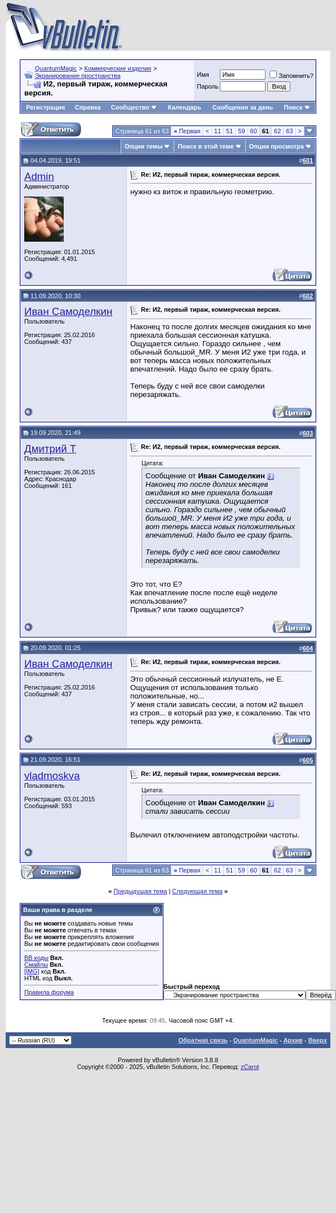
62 (277, 131)
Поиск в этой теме (205, 146)
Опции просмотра (276, 146)
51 (229, 131)
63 (289, 131)
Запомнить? (291, 75)
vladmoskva (52, 776)
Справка (88, 107)
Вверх (317, 1040)
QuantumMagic (56, 68)
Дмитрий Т (50, 449)
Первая (187, 131)
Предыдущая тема (140, 891)
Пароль (207, 86)
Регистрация (45, 107)
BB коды (36, 957)
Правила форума (49, 992)
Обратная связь (202, 1040)
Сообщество (134, 107)
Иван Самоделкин (68, 311)
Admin (39, 176)
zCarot (250, 1066)
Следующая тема (197, 891)
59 (241, 131)
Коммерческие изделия (117, 68)
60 (253, 131)
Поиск (297, 107)
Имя (203, 74)
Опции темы (143, 146)
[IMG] (31, 971)
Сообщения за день (243, 107)
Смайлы (36, 964)
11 (217, 131)
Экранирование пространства (78, 75)
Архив (293, 1040)
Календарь (184, 107)
